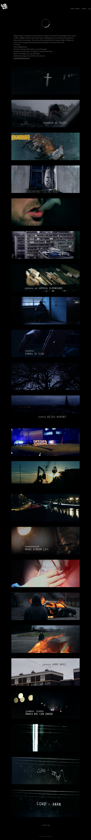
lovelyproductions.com (21, 58)
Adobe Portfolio (48, 836)
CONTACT (84, 8)
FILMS (72, 8)
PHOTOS (77, 8)
